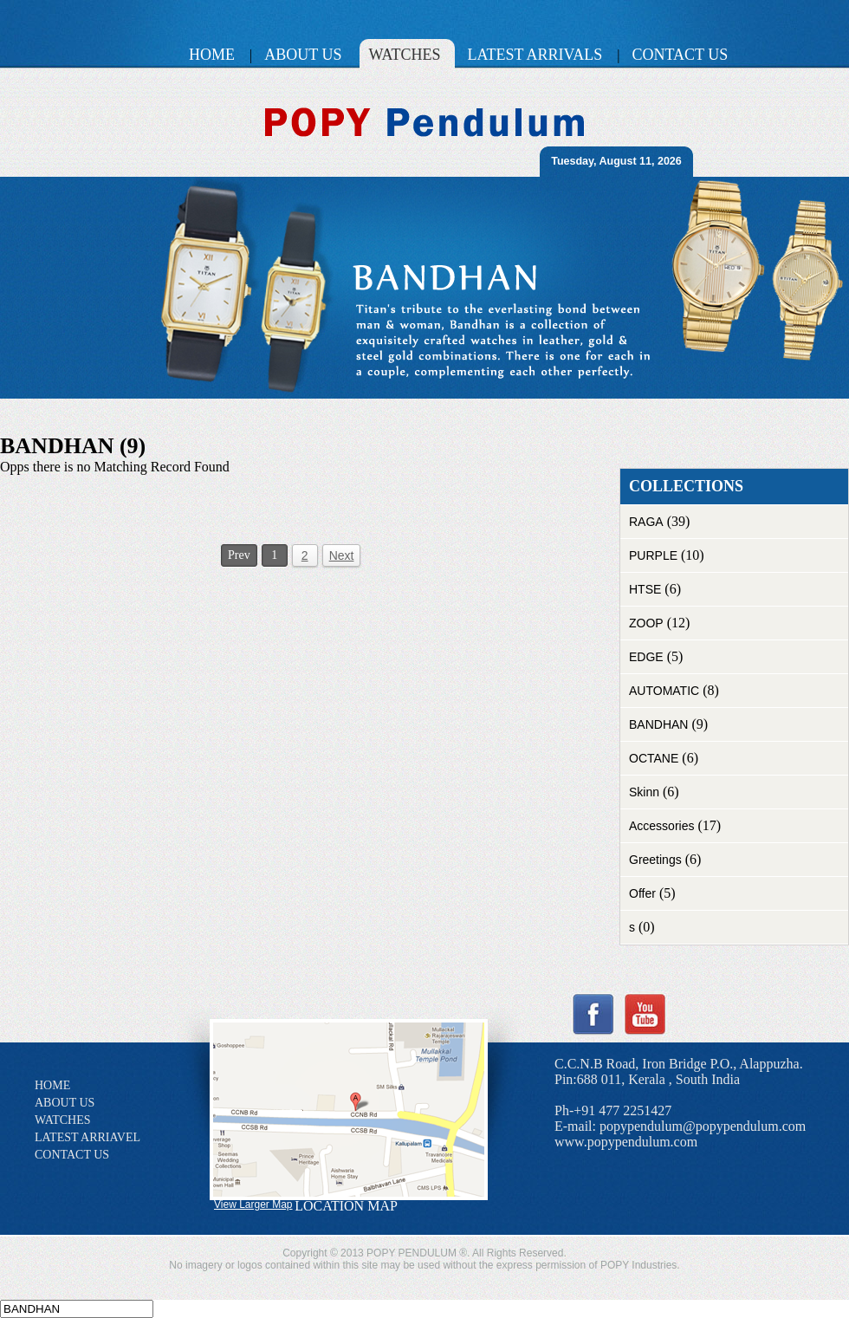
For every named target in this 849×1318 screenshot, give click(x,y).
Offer (642, 893)
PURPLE (653, 555)
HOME (52, 1085)
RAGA (646, 522)
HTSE (645, 589)
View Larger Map (253, 1204)
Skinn (644, 792)
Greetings (655, 860)
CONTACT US (72, 1154)
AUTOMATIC (664, 691)
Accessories (661, 826)
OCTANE (653, 758)
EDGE (646, 657)
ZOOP (646, 623)
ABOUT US (64, 1102)
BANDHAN (658, 724)
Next (341, 555)
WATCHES (63, 1119)
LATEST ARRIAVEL (87, 1137)
